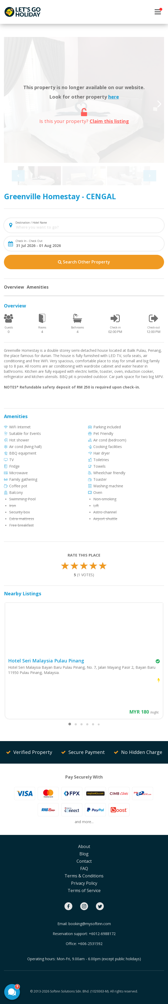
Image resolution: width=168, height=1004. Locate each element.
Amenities (37, 287)
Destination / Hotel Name (31, 222)
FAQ (84, 868)
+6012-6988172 (102, 933)
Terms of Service (84, 890)
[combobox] (88, 227)
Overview (14, 287)
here (113, 97)
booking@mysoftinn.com (89, 923)
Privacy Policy (84, 883)
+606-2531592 (90, 943)
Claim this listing (109, 121)
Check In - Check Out (28, 241)
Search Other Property (84, 262)
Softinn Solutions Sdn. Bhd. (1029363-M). (79, 991)
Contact (84, 861)
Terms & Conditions (84, 876)
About (84, 846)
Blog (84, 854)
